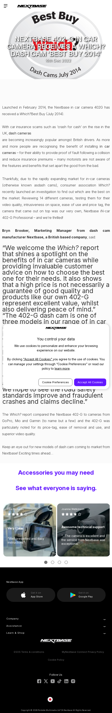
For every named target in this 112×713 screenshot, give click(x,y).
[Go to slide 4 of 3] (66, 562)
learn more (62, 368)
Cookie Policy (56, 659)
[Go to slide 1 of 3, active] (45, 562)
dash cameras (20, 133)
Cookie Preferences (55, 382)
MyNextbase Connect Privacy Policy (83, 651)
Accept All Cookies (90, 382)
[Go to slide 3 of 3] (59, 562)
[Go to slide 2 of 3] (52, 562)
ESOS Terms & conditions (29, 651)
